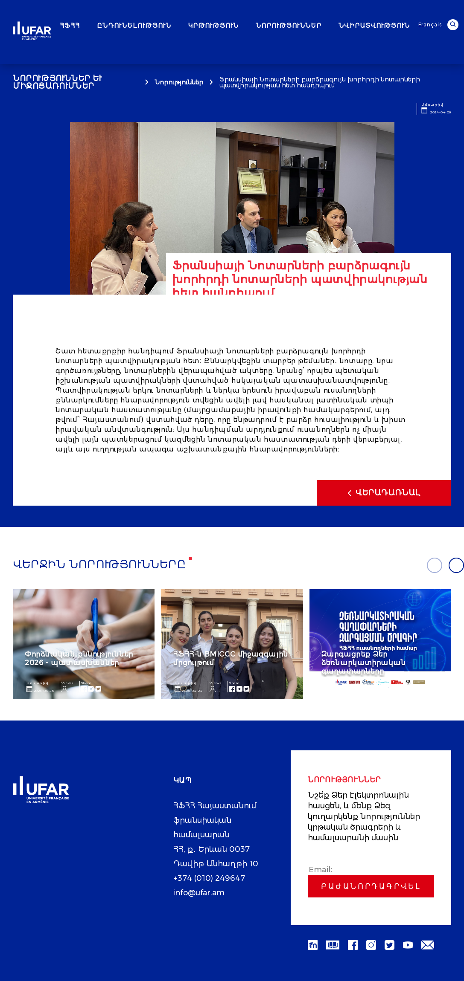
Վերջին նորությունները (99, 564)
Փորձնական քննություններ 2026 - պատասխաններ (79, 658)
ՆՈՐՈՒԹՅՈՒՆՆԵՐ (288, 25)
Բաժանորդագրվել (371, 886)
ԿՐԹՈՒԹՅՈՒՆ (213, 25)
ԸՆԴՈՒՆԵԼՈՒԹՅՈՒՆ (134, 25)
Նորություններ (179, 82)
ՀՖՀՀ (70, 25)
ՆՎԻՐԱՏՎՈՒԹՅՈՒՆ (374, 25)
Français (430, 24)
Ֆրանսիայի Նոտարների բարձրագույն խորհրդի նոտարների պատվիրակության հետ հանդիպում (319, 82)
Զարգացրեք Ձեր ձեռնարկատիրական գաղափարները (363, 662)
